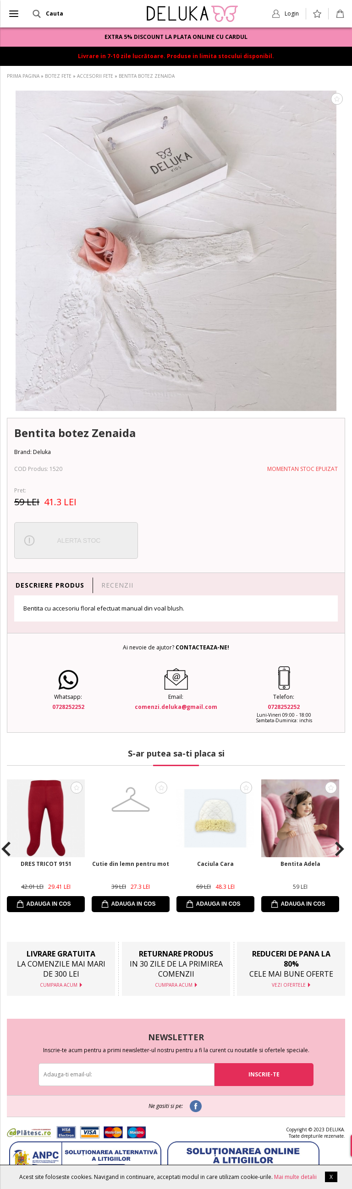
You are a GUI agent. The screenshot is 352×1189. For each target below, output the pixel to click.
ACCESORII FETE (95, 76)
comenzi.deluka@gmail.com (176, 707)
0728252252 (68, 707)
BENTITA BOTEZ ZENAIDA (147, 76)
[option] (176, 251)
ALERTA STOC (79, 540)
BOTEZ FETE (58, 76)
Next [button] (339, 849)
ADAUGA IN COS (49, 904)
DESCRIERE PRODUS (50, 585)
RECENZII (117, 585)
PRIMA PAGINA (23, 76)
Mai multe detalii (295, 1177)
